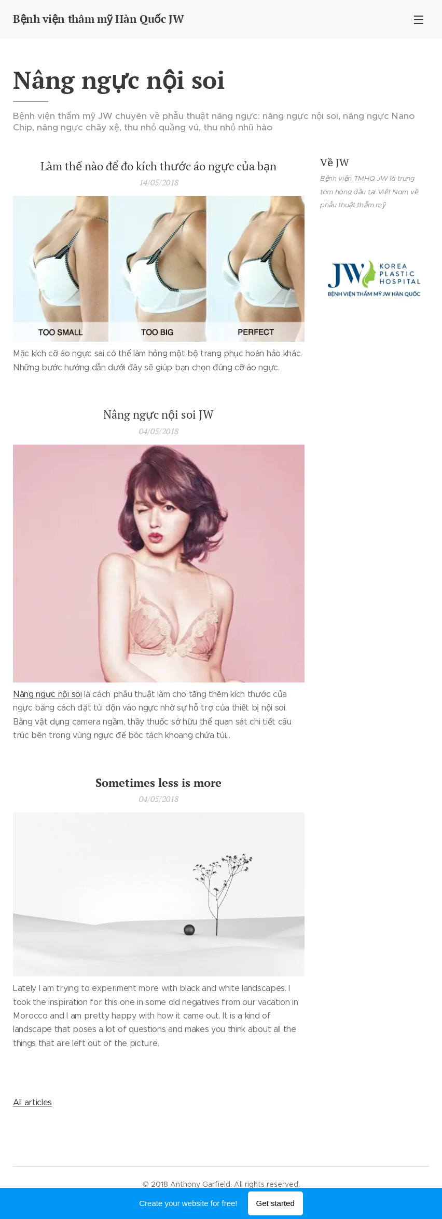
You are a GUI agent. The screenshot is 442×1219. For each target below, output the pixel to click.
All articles (32, 1102)
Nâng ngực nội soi (47, 694)
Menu (418, 19)
